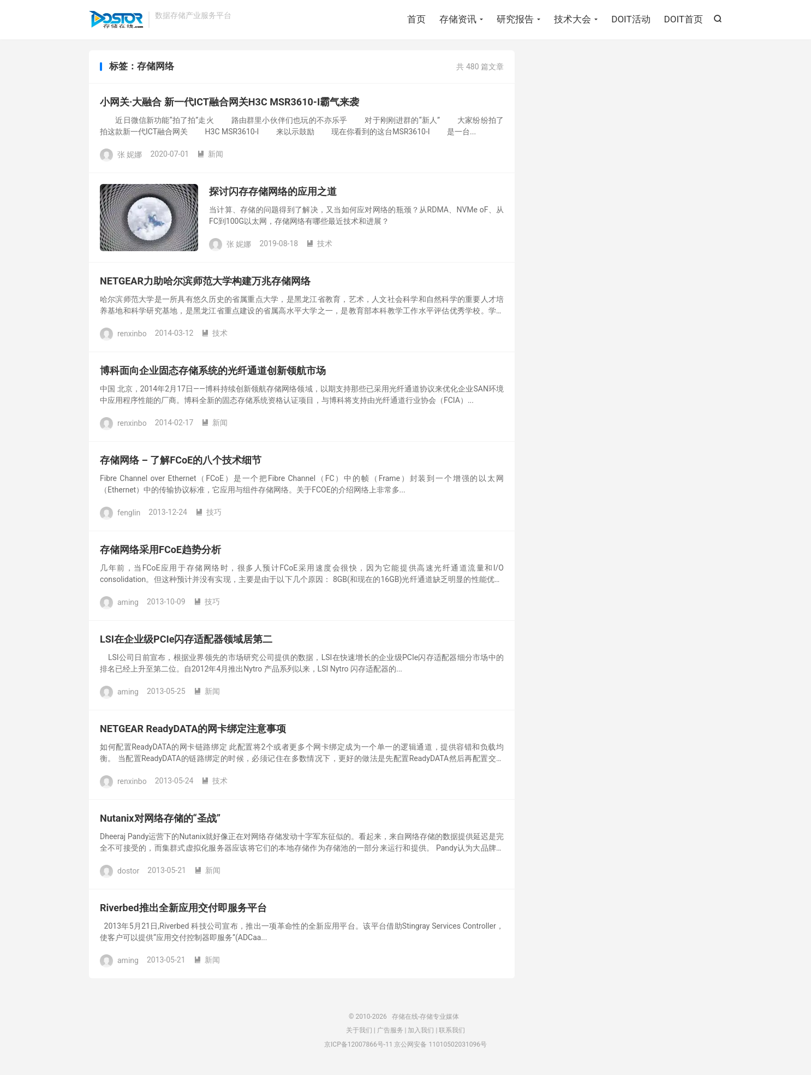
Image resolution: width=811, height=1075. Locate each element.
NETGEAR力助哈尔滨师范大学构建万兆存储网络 (205, 281)
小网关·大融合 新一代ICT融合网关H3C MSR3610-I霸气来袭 (229, 102)
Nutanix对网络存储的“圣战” (160, 818)
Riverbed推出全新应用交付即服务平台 (183, 907)
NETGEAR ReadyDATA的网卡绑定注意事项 (193, 728)
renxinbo (132, 333)
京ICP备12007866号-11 (358, 1044)
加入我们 (421, 1030)
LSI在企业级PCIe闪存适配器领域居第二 (186, 639)
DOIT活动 (630, 19)
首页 (416, 19)
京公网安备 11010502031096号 (440, 1044)
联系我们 (452, 1030)
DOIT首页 (683, 19)
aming (128, 601)
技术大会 (572, 19)
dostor (128, 870)
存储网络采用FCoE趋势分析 (160, 549)
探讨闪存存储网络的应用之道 (273, 191)
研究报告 (515, 19)
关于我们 (359, 1030)
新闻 (210, 154)
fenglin (128, 512)
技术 (319, 243)
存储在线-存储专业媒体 (116, 19)
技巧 (208, 512)
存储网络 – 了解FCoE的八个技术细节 (180, 460)
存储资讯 (457, 19)
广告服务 (390, 1030)
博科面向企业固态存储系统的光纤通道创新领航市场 (213, 370)
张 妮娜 (129, 154)
